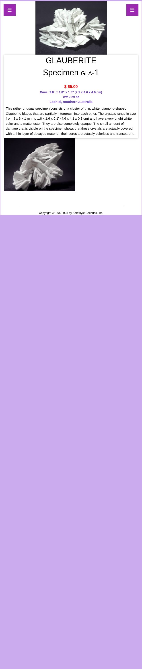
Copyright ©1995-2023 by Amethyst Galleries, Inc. (71, 213)
